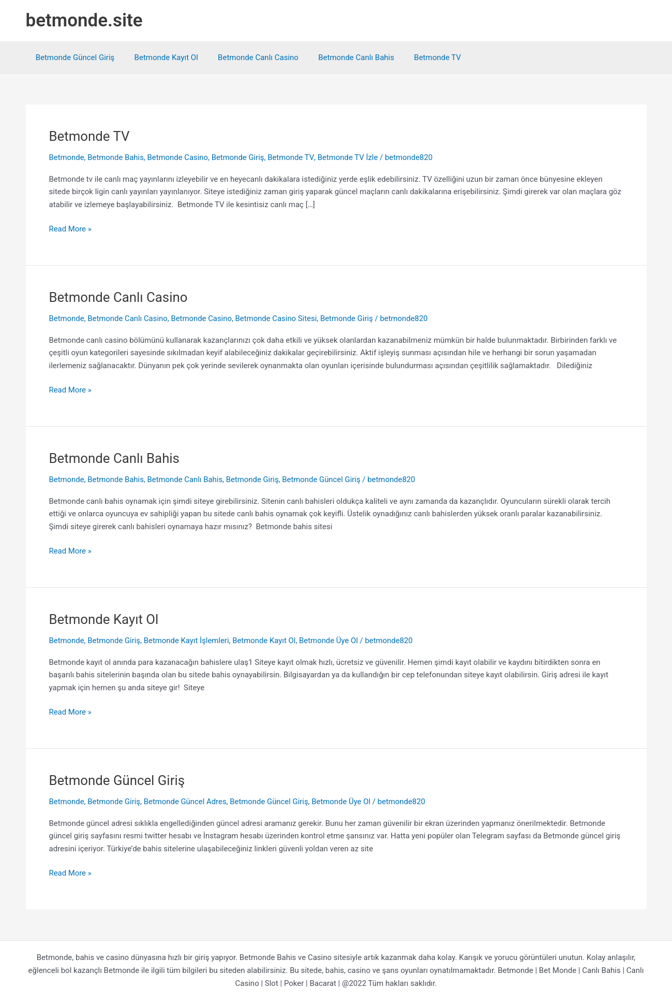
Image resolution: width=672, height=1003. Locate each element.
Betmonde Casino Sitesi (277, 318)
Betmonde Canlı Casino (247, 57)
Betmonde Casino (178, 157)
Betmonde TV (418, 57)
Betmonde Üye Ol (331, 640)
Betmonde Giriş (239, 157)
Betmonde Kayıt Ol (159, 57)
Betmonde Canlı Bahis (341, 57)
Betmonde (67, 157)
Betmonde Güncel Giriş (73, 57)
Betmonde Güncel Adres (186, 801)
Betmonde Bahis (116, 157)
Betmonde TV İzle (349, 157)
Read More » (70, 229)
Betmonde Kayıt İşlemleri (187, 640)
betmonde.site (84, 20)
